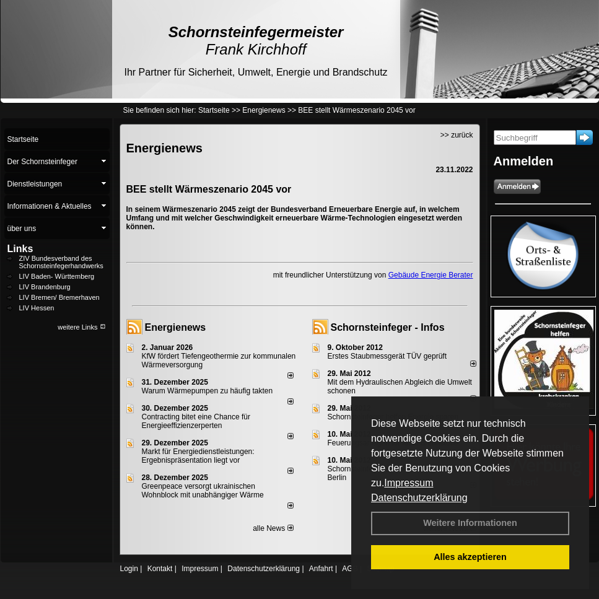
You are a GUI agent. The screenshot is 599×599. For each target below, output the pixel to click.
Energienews (175, 327)
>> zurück (456, 135)
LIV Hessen (37, 308)
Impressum (408, 483)
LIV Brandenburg (45, 287)
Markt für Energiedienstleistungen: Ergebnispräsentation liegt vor (198, 456)
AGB (349, 568)
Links (20, 248)
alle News (273, 528)
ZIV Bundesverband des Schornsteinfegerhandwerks (61, 262)
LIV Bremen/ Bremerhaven (59, 297)
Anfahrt (321, 568)
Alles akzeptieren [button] (470, 557)
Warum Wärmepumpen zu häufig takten (207, 391)
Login (129, 568)
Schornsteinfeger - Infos (388, 327)
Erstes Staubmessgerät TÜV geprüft (387, 356)
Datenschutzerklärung (419, 497)
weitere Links (81, 327)
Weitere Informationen (470, 523)
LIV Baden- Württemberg (57, 276)
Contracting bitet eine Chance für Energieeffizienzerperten (196, 421)
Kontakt (160, 568)
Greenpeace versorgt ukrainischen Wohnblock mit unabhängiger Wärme (203, 490)
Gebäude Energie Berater (430, 275)
